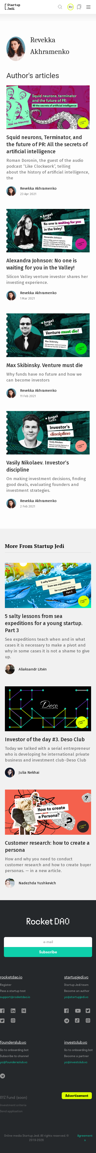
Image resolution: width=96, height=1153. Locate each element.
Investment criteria (13, 1105)
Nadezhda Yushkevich (37, 883)
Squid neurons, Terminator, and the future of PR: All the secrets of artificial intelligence (47, 144)
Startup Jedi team (76, 985)
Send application (11, 1111)
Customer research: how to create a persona (47, 846)
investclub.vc (75, 1042)
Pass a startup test (13, 991)
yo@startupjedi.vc (76, 997)
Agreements (85, 1138)
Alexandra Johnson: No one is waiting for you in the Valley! (41, 264)
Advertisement (76, 1095)
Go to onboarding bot (14, 1050)
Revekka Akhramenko (38, 188)
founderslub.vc (13, 1042)
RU (70, 7)
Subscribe (48, 951)
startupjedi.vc (76, 977)
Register (6, 985)
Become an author (76, 991)
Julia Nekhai (29, 772)
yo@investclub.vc (75, 1062)
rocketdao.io (11, 977)
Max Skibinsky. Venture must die (44, 365)
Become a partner (76, 1056)
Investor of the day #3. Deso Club (45, 739)
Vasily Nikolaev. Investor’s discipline (37, 466)
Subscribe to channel (14, 1056)
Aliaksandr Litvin (33, 669)
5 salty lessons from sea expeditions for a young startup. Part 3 (44, 623)
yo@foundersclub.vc (13, 1062)
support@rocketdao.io (15, 997)
